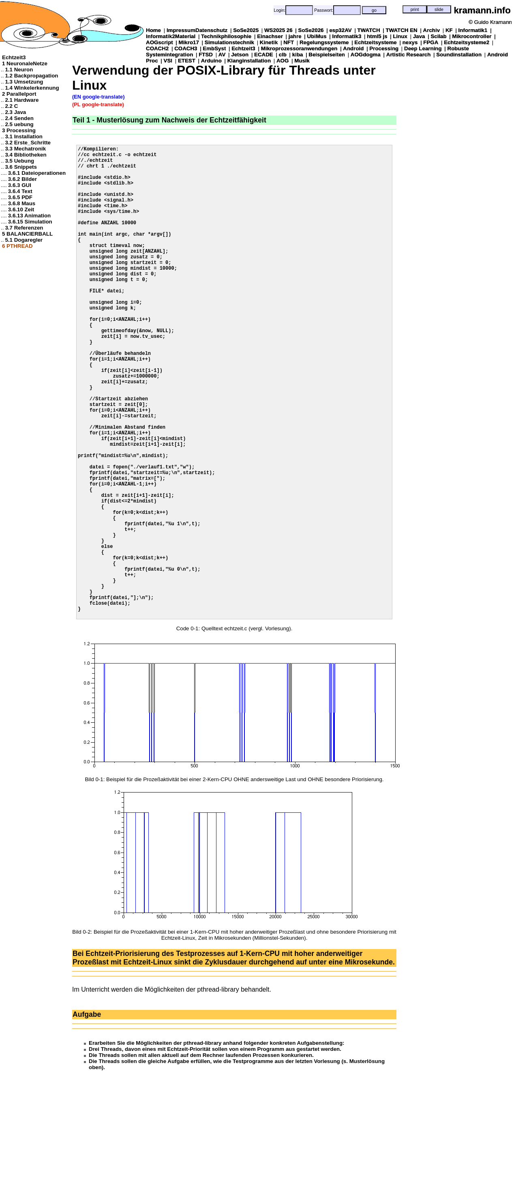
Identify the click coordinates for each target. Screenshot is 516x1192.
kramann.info (482, 10)
